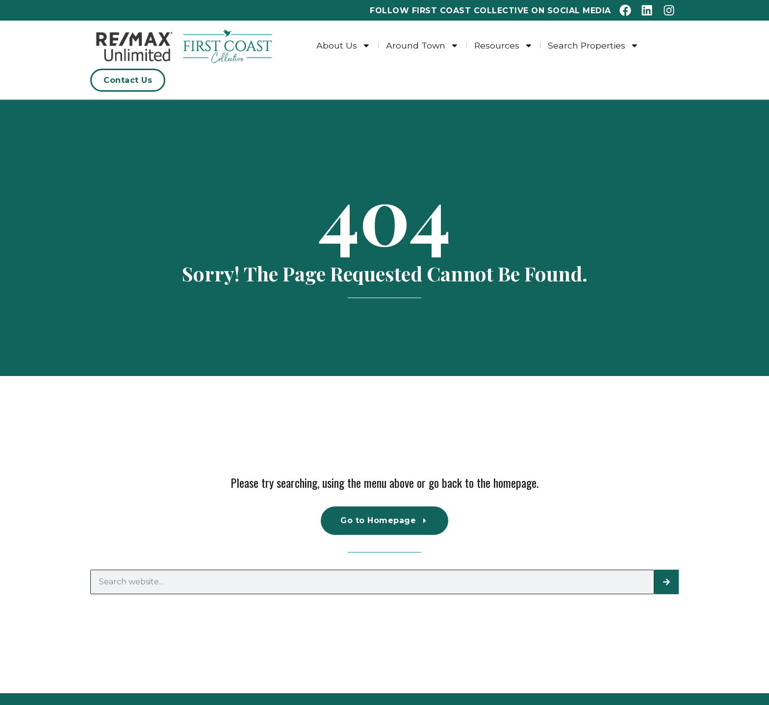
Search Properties (593, 45)
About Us (343, 45)
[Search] (666, 582)
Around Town (422, 45)
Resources (503, 45)
